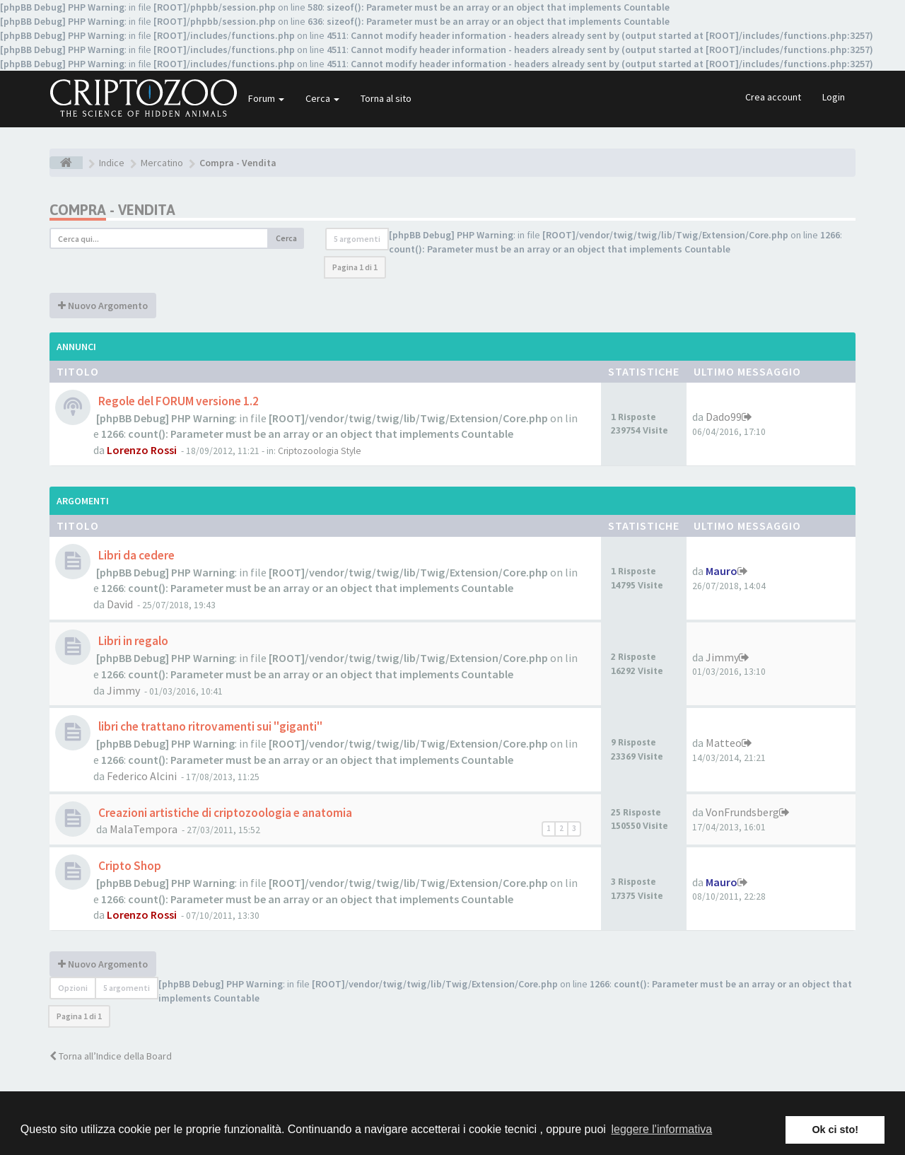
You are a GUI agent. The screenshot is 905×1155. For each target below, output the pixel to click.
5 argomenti (357, 238)
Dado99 (724, 417)
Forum (266, 98)
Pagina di (355, 267)
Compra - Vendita (112, 210)
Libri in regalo (132, 641)
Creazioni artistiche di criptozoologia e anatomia (224, 812)
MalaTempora (143, 829)
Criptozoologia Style (319, 451)
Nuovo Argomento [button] (103, 305)
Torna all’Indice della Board (110, 1056)
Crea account (773, 97)
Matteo (724, 743)
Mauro (721, 571)
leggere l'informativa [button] (661, 1129)
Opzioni (73, 987)
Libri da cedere (135, 555)
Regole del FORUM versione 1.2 (177, 401)
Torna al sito (386, 98)
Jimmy (123, 690)
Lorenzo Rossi (142, 450)
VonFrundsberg (742, 812)
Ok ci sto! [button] (835, 1129)
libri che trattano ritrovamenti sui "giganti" (209, 726)
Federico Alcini (142, 776)
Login (833, 97)
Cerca (322, 98)
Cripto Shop (128, 865)
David (120, 604)
